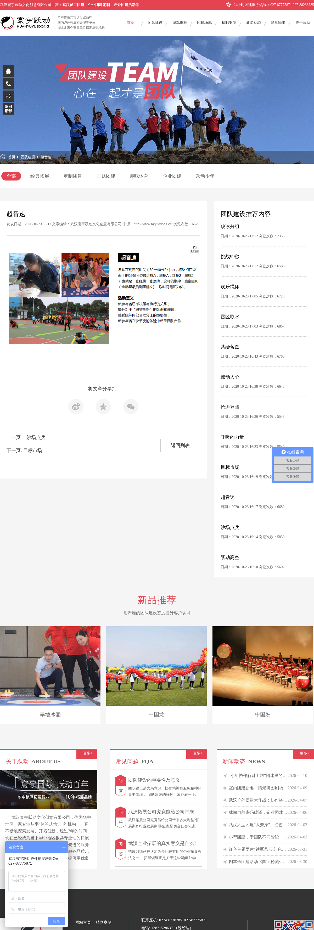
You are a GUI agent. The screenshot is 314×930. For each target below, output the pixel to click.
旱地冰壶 (50, 714)
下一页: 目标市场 (24, 450)
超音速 (46, 157)
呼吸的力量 (232, 437)
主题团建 (106, 176)
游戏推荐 (179, 23)
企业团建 (172, 176)
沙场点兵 (230, 527)
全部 (11, 176)
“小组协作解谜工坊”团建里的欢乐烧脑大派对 (270, 775)
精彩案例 (229, 23)
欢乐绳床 (230, 286)
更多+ (88, 753)
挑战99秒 (230, 256)
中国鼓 (263, 714)
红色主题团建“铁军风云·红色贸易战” (262, 849)
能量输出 (278, 23)
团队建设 (155, 23)
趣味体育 (139, 176)
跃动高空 (230, 557)
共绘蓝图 (230, 347)
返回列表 (180, 445)
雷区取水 (230, 316)
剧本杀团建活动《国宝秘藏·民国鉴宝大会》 (269, 861)
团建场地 (204, 23)
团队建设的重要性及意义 (154, 780)
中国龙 (156, 714)
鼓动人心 (230, 377)
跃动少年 (205, 176)
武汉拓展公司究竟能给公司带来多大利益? (171, 811)
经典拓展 (39, 176)
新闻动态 (253, 23)
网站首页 (83, 922)
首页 (130, 23)
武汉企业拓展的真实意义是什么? (162, 843)
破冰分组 (230, 226)
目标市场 (230, 467)
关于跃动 (302, 23)
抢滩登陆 (230, 407)
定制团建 (72, 176)
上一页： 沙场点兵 (26, 437)
